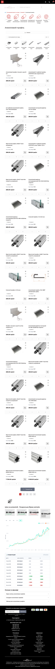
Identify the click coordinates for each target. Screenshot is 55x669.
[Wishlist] (26, 56)
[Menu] (2, 2)
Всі (20, 520)
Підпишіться (22, 611)
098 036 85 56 (47, 5)
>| (34, 494)
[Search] (18, 7)
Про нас (39, 640)
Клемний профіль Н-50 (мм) (13, 290)
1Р (17, 520)
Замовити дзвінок (47, 9)
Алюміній (22, 12)
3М (10, 520)
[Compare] (26, 58)
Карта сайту (39, 648)
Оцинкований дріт (15, 640)
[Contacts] (49, 2)
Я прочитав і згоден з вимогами (16, 615)
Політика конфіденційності (17, 614)
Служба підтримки (39, 642)
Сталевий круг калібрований (16, 646)
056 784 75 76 (47, 7)
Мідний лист (15, 635)
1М (6, 520)
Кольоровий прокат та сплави (13, 12)
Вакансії (39, 635)
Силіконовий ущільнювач (15, 652)
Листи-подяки (39, 637)
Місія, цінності (39, 639)
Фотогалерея (39, 643)
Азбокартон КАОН (15, 650)
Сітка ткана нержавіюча (16, 642)
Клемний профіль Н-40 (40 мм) (36, 217)
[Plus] (23, 85)
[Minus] (9, 85)
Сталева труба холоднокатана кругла (15, 639)
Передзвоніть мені (15, 630)
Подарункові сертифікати (39, 650)
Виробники (39, 649)
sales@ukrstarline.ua (15, 628)
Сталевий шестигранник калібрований (16, 645)
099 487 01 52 (47, 6)
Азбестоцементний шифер (15, 653)
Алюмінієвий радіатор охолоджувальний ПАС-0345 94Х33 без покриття (38, 181)
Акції (39, 652)
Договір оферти (39, 636)
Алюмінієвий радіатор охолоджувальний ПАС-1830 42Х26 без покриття (16, 218)
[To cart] (25, 80)
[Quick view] (26, 53)
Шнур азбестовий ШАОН (16, 649)
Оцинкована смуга (16, 643)
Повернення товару (39, 646)
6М (13, 520)
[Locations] (45, 2)
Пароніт (15, 648)
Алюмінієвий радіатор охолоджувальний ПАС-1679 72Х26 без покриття (16, 363)
